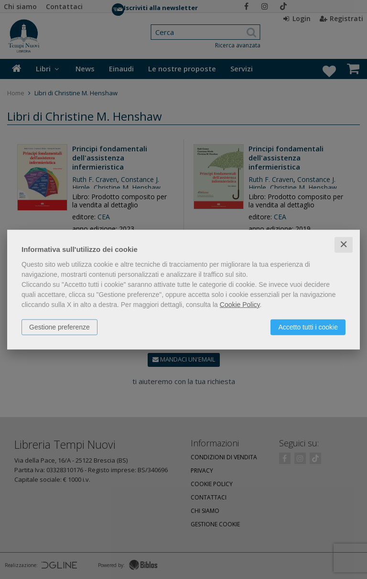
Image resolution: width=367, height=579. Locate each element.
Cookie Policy (240, 304)
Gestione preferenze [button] (59, 327)
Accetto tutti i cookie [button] (308, 327)
